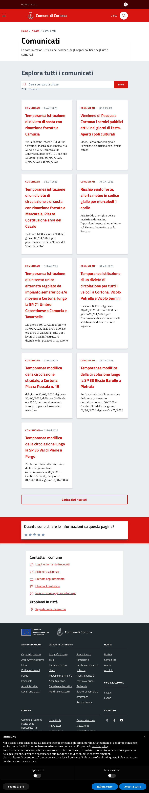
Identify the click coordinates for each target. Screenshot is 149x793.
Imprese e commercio (60, 676)
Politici (24, 676)
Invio (121, 84)
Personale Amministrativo (29, 683)
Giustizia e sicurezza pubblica (87, 667)
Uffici (24, 665)
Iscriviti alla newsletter (55, 723)
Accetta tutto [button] (133, 786)
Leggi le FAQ (56, 731)
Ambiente (82, 686)
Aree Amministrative (32, 660)
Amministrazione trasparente (86, 723)
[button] (144, 736)
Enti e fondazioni (30, 670)
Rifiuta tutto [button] (105, 786)
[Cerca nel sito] (124, 16)
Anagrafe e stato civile (58, 657)
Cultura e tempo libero (58, 667)
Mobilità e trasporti (59, 691)
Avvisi (107, 665)
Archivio (108, 670)
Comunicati (32, 108)
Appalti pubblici (57, 681)
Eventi (107, 698)
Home (24, 31)
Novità (35, 31)
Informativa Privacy (87, 731)
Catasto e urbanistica (60, 686)
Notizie (108, 654)
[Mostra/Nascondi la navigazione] (4, 15)
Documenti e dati (30, 691)
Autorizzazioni (84, 702)
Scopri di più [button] (16, 786)
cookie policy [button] (100, 746)
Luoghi (107, 692)
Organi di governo (31, 654)
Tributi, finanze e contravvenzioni (85, 678)
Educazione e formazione (84, 657)
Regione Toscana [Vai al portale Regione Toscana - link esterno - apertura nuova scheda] (29, 4)
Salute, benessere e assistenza (87, 694)
